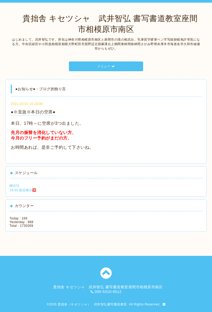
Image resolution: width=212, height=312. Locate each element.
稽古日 (15, 186)
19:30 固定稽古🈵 (23, 190)
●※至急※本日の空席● (33, 112)
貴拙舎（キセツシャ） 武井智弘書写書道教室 (92, 304)
